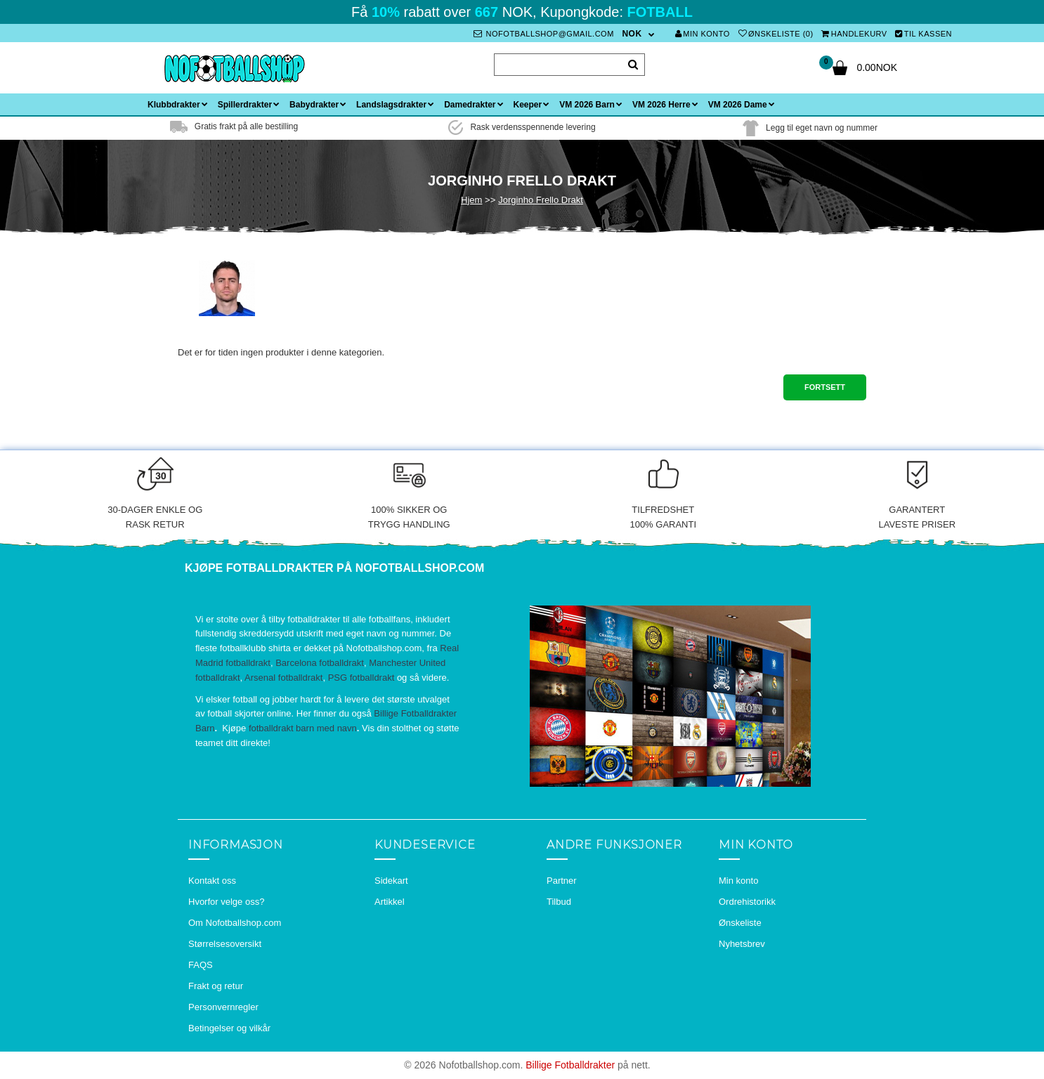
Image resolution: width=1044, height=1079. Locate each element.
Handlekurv (854, 34)
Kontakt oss (212, 880)
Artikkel (389, 901)
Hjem (471, 200)
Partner (562, 880)
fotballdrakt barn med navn (303, 728)
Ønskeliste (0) (776, 34)
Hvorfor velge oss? (226, 901)
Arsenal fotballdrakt (283, 677)
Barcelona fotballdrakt (319, 663)
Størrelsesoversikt (224, 944)
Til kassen (923, 34)
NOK (631, 34)
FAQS (200, 965)
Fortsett (824, 387)
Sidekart (391, 880)
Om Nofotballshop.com (234, 922)
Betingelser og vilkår (229, 1028)
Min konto (702, 34)
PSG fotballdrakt (361, 677)
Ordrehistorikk (747, 901)
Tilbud (559, 901)
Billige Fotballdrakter (570, 1065)
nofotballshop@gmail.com (544, 34)
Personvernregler (223, 1007)
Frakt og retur (215, 986)
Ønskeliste (740, 922)
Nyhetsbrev (742, 944)
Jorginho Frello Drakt (540, 200)
